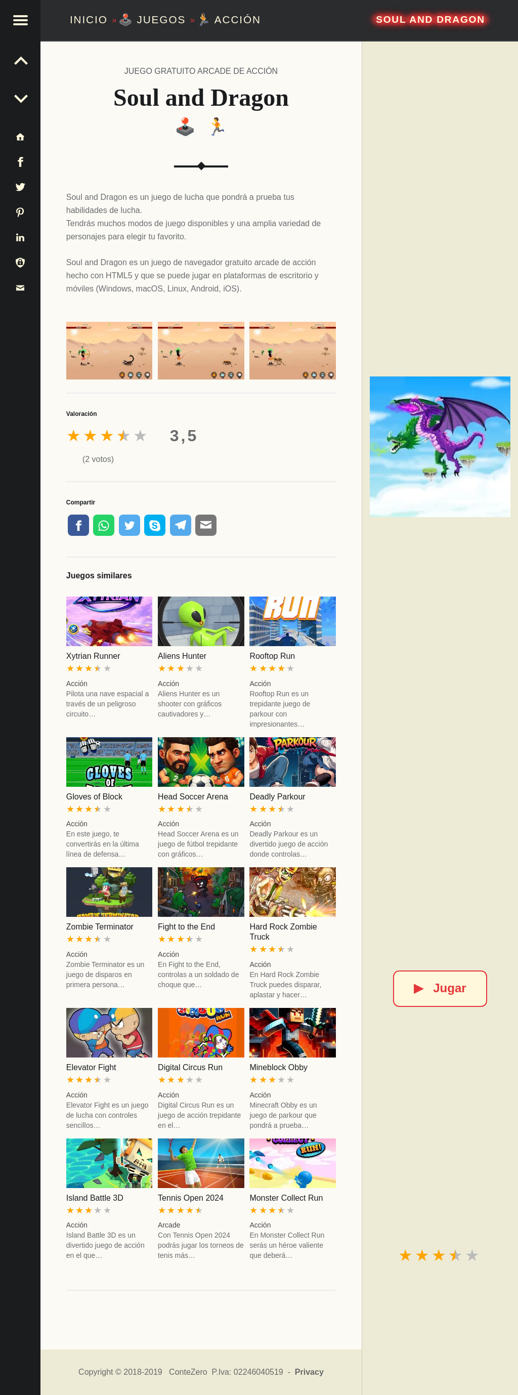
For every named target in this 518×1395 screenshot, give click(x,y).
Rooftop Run (272, 656)
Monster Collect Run (286, 1198)
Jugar (440, 988)
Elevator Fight (91, 1067)
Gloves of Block (94, 796)
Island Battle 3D (94, 1198)
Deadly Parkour (277, 796)
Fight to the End (186, 926)
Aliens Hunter (182, 656)
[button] (20, 20)
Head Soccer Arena (193, 796)
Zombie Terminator (100, 926)
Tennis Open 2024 (191, 1198)
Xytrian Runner (93, 656)
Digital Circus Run (190, 1067)
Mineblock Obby (278, 1067)
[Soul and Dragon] (440, 446)
